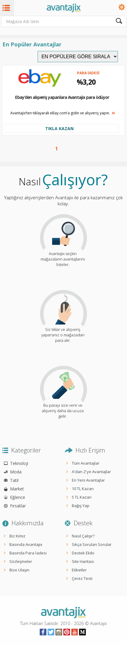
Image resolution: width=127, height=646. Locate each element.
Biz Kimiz (17, 536)
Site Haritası (83, 561)
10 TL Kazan (83, 488)
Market (17, 489)
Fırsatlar (18, 506)
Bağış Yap (80, 505)
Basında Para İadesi (28, 553)
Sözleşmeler (20, 561)
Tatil (14, 480)
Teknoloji (19, 463)
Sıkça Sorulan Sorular (92, 544)
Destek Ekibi (83, 553)
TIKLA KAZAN (59, 128)
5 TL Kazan (82, 497)
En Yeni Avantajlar (88, 480)
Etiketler (79, 570)
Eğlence (17, 497)
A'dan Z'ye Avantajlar (91, 471)
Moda (16, 472)
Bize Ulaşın (19, 570)
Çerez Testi (82, 578)
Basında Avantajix (25, 544)
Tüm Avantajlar (85, 463)
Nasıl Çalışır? (83, 536)
